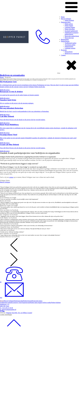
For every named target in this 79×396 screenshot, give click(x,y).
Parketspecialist (65, 22)
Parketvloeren (65, 41)
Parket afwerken (70, 29)
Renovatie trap (69, 38)
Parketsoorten (69, 46)
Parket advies (69, 24)
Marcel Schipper (66, 18)
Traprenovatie (26, 302)
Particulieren (69, 51)
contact (11, 177)
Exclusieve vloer (17, 302)
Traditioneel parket (70, 43)
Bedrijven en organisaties (12, 75)
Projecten (64, 50)
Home (63, 17)
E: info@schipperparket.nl (8, 309)
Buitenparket (65, 39)
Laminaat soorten (70, 48)
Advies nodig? (47, 302)
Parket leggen (69, 25)
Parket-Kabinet (69, 20)
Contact (63, 55)
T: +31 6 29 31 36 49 (6, 308)
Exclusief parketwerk (71, 31)
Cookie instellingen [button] (6, 314)
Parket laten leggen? (36, 302)
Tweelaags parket (70, 45)
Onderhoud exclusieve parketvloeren (71, 33)
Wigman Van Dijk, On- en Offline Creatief (19, 313)
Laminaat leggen (70, 27)
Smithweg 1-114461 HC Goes (4, 305)
